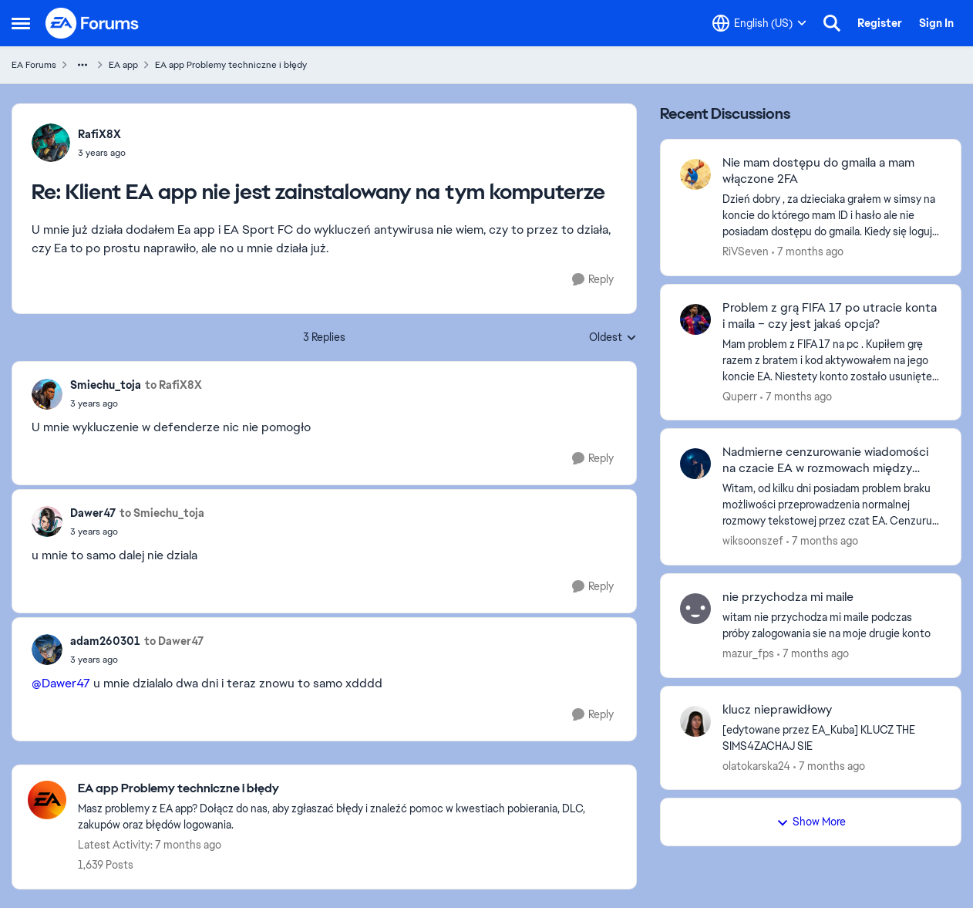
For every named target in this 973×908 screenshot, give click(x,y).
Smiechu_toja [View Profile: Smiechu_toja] (105, 385)
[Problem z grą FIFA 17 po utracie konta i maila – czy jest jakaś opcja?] (831, 360)
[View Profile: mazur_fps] (695, 608)
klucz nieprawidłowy (777, 709)
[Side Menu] (21, 23)
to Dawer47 (174, 641)
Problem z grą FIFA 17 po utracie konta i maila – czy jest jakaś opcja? (829, 316)
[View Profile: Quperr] (695, 319)
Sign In (936, 23)
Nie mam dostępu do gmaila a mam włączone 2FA (818, 171)
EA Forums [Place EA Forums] (34, 65)
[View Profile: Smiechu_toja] (47, 394)
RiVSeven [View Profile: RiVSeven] (745, 251)
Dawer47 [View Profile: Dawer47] (93, 513)
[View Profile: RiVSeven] (695, 174)
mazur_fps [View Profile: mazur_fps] (748, 653)
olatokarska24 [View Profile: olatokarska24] (756, 765)
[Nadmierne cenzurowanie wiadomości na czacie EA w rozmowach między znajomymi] (831, 505)
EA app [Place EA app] (123, 65)
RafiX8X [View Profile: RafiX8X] (99, 134)
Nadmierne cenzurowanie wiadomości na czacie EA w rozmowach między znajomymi (825, 460)
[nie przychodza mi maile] (831, 625)
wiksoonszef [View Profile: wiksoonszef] (752, 541)
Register (879, 23)
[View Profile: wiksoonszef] (695, 463)
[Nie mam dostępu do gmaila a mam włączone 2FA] (831, 215)
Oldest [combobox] (613, 338)
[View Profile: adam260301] (47, 649)
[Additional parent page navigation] (82, 65)
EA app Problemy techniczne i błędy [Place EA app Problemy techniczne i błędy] (231, 65)
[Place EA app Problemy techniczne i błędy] (349, 789)
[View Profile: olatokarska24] (695, 721)
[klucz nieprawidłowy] (831, 737)
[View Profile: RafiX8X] (51, 142)
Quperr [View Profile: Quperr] (739, 396)
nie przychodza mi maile (787, 597)
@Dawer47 (61, 683)
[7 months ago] (807, 252)
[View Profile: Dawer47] (47, 521)
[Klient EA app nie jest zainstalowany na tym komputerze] (102, 153)
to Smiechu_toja (162, 513)
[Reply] (593, 279)
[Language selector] (759, 23)
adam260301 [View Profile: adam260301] (105, 641)
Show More (811, 822)
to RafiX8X (173, 385)
